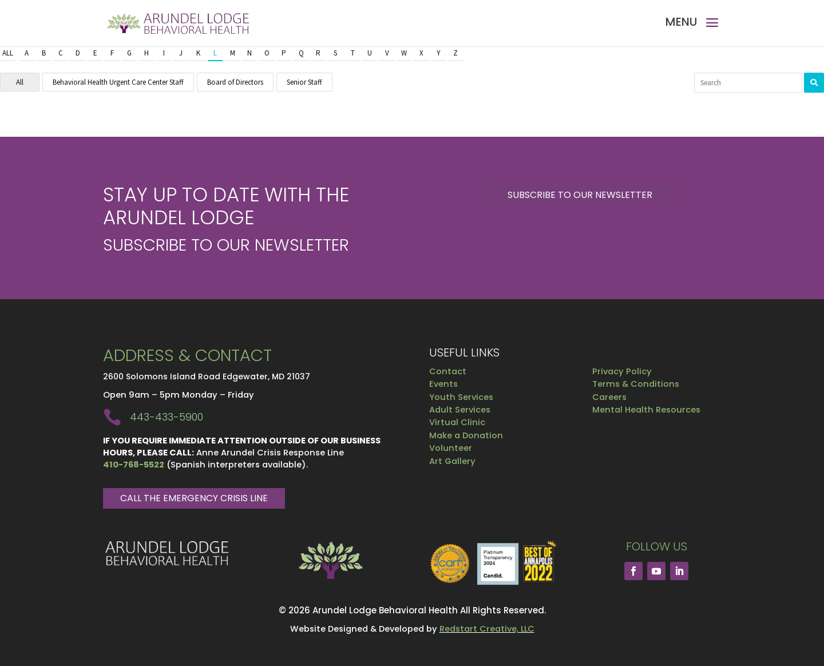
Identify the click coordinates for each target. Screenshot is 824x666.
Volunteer (450, 448)
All (7, 53)
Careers (609, 397)
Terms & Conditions (635, 384)
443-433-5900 (166, 417)
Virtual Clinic (457, 422)
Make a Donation (466, 435)
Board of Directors (235, 82)
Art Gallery (452, 461)
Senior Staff (304, 82)
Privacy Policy (622, 371)
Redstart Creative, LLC (486, 629)
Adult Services (459, 409)
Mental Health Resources (646, 409)
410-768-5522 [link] (133, 464)
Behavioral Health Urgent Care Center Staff (118, 82)
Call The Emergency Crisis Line (194, 498)
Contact (447, 371)
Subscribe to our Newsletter (580, 194)
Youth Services (461, 397)
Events (443, 384)
